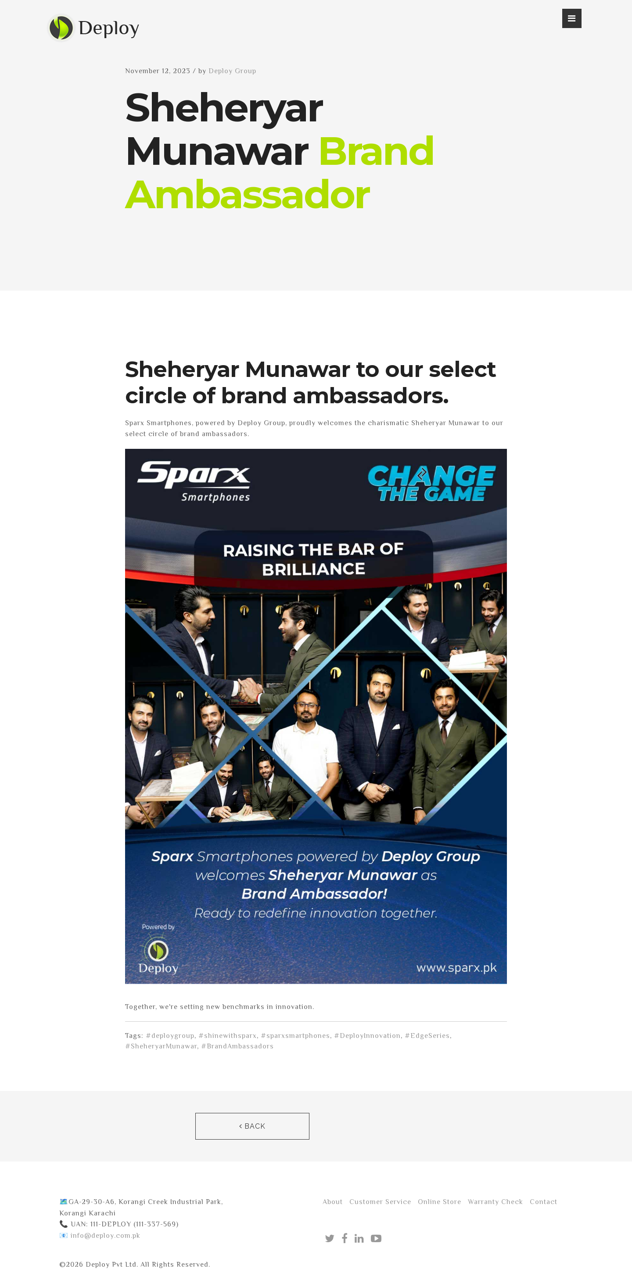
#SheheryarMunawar (161, 1046)
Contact (543, 1202)
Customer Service (380, 1202)
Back (252, 1126)
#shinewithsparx (227, 1036)
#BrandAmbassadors (237, 1046)
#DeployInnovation (367, 1036)
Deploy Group (232, 71)
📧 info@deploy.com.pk (99, 1236)
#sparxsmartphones (295, 1036)
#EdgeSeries (427, 1036)
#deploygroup (170, 1036)
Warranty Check (495, 1202)
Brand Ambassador (279, 172)
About (333, 1202)
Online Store (439, 1202)
